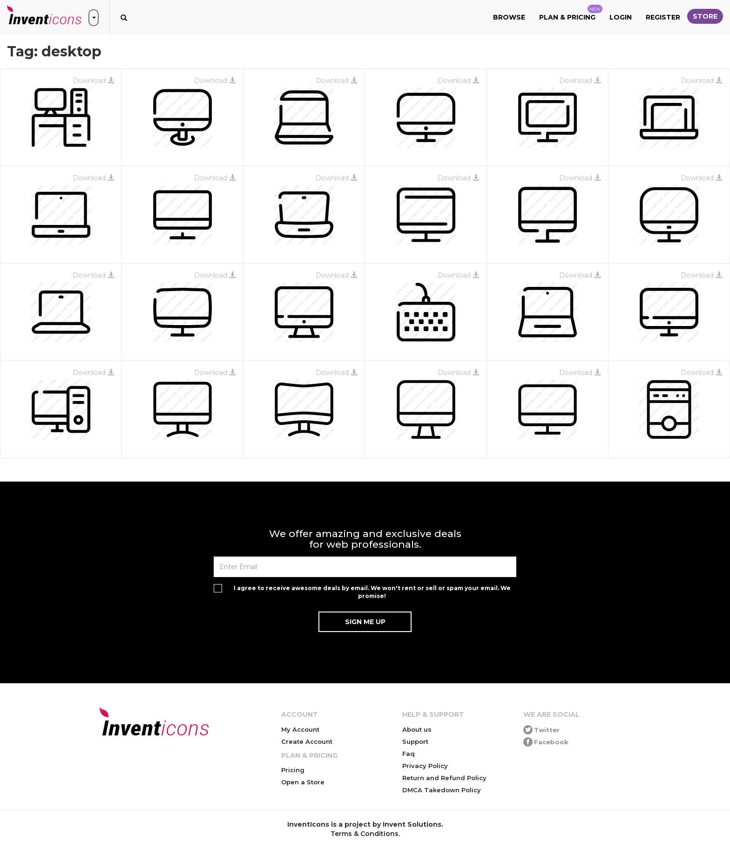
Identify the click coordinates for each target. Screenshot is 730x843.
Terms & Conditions (365, 833)
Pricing (292, 770)
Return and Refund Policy (444, 778)
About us (417, 729)
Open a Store (302, 782)
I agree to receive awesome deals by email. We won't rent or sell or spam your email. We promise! (372, 592)
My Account (300, 729)
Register (663, 17)
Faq (408, 753)
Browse (509, 17)
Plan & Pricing (570, 13)
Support (415, 741)
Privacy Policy (425, 765)
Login (620, 17)
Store (705, 16)
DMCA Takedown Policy (441, 790)
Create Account (306, 741)
